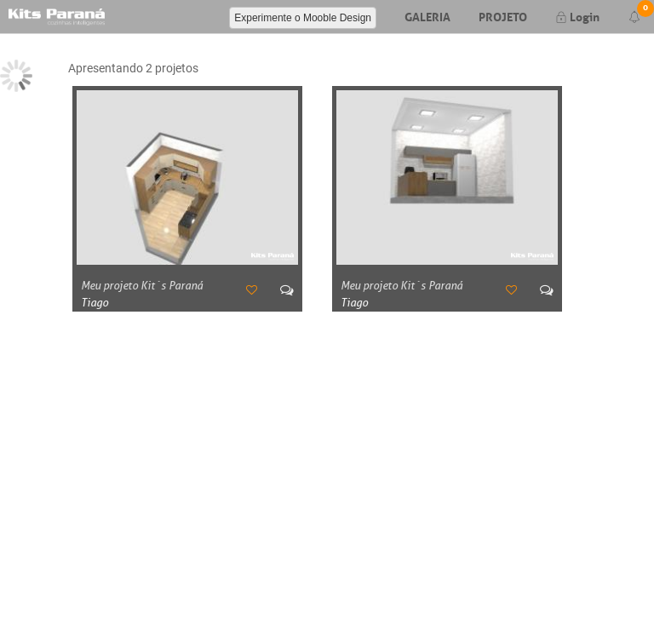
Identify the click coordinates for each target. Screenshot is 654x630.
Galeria (427, 15)
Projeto (503, 15)
